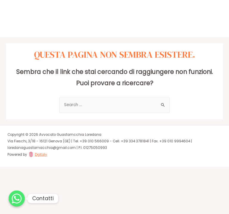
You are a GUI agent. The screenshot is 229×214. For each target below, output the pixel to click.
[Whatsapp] (17, 199)
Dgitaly (41, 154)
